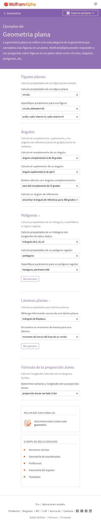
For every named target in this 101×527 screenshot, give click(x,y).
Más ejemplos (30, 279)
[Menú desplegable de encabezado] (96, 4)
